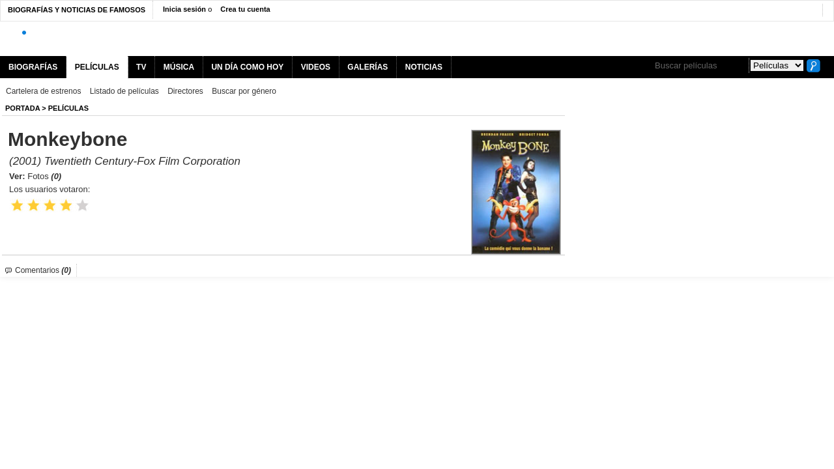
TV (141, 67)
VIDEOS (315, 67)
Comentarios (43, 270)
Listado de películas (124, 91)
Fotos (44, 176)
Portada (22, 108)
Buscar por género (244, 91)
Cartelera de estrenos (43, 91)
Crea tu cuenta (245, 9)
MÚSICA (179, 67)
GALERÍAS (367, 67)
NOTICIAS (423, 67)
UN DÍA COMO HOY (247, 67)
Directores (185, 91)
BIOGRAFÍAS (32, 67)
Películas (68, 108)
